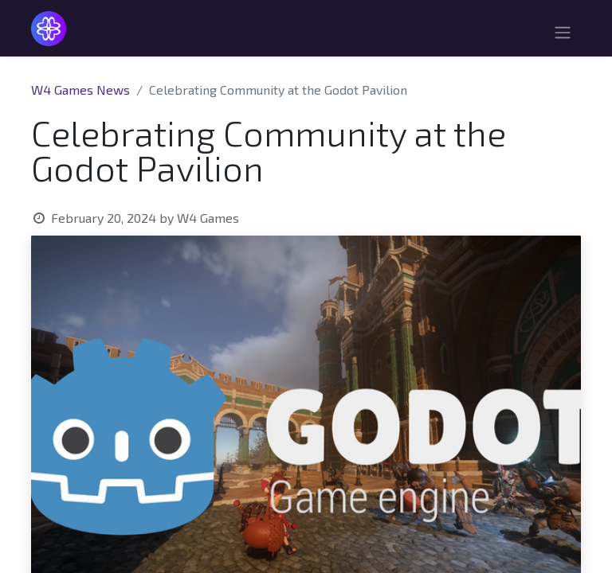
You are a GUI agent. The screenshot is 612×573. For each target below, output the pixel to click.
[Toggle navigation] (562, 35)
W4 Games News (80, 89)
